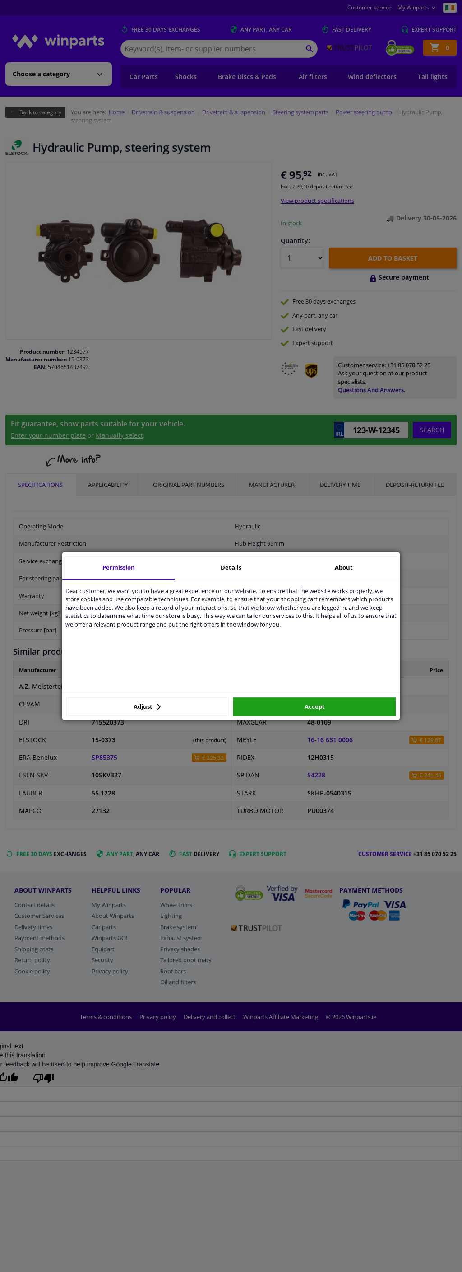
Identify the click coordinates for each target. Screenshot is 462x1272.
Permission (118, 567)
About (344, 567)
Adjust (147, 706)
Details (231, 567)
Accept (315, 706)
